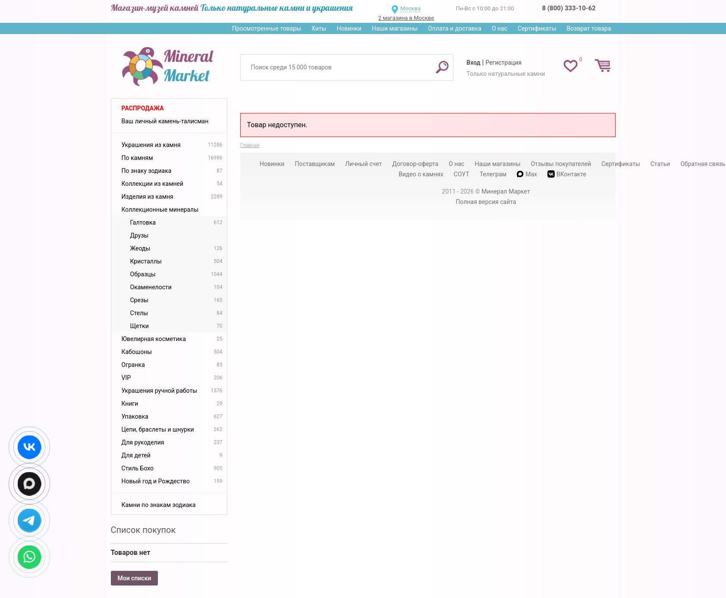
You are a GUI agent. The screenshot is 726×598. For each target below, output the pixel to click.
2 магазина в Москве (406, 18)
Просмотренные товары (266, 28)
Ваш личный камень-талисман (165, 121)
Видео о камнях (421, 174)
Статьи (660, 163)
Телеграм (493, 174)
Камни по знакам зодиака (159, 504)
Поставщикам (315, 163)
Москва (410, 8)
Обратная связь (702, 163)
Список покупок (143, 530)
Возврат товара (589, 28)
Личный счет (363, 163)
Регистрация (503, 62)
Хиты (318, 28)
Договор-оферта (415, 163)
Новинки (348, 28)
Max (527, 174)
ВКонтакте (566, 174)
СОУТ (461, 174)
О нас (499, 28)
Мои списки (134, 578)
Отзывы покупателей (561, 163)
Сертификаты (537, 28)
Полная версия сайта (486, 201)
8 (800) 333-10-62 (569, 8)
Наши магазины (395, 28)
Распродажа (143, 108)
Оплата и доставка (454, 28)
